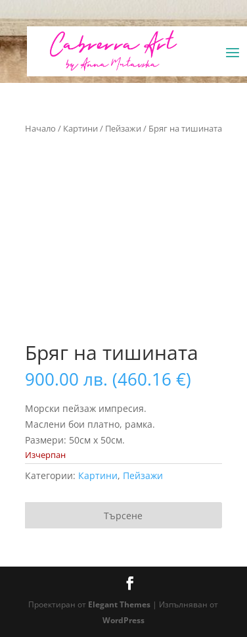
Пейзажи (123, 128)
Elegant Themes (119, 604)
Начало (40, 128)
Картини (80, 128)
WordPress (123, 620)
